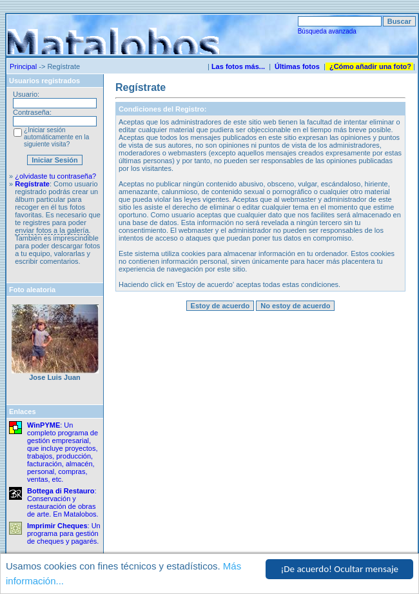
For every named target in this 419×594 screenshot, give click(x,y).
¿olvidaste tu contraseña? (55, 176)
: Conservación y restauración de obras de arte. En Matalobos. (63, 502)
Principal (23, 66)
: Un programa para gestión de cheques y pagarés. (64, 533)
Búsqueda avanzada (327, 31)
